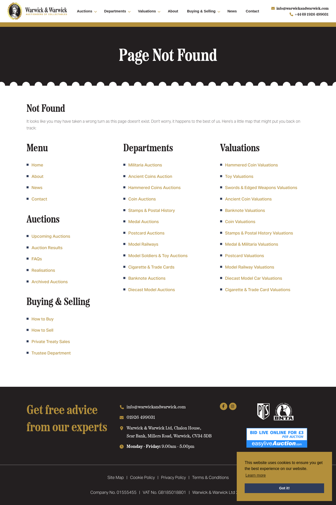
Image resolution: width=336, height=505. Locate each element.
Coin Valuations (240, 221)
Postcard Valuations (244, 255)
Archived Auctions (50, 281)
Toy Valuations (239, 176)
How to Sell (42, 330)
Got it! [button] (284, 488)
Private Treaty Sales (51, 341)
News (232, 11)
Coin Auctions (142, 199)
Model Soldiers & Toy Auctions (158, 255)
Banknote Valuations (245, 210)
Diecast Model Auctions (151, 289)
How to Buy (43, 319)
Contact (252, 11)
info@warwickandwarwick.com (302, 8)
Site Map (115, 477)
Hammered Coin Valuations (251, 165)
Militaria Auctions (145, 165)
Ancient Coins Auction (150, 176)
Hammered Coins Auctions (154, 187)
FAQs (37, 259)
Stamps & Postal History (151, 210)
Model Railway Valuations (249, 267)
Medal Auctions (143, 221)
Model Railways (143, 244)
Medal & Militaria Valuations (251, 244)
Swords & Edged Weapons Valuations (261, 187)
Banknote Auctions (147, 278)
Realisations (43, 270)
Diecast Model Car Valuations (253, 278)
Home (37, 165)
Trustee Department (51, 353)
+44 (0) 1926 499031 (312, 14)
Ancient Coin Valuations (248, 199)
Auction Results (47, 247)
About (173, 11)
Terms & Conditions (210, 477)
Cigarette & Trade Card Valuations (257, 289)
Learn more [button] (255, 475)
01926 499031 (141, 417)
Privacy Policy (173, 477)
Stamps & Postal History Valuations (259, 233)
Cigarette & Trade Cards (151, 267)
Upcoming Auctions (51, 236)
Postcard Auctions (146, 233)
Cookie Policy (142, 477)
